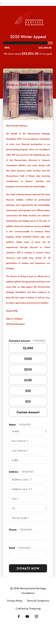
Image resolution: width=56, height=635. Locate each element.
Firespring (34, 608)
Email (12, 548)
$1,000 (27, 348)
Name (12, 424)
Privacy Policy (15, 600)
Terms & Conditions (38, 600)
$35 (27, 401)
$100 (27, 380)
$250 (27, 369)
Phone (13, 529)
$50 (27, 390)
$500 (27, 358)
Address (14, 472)
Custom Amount (27, 412)
